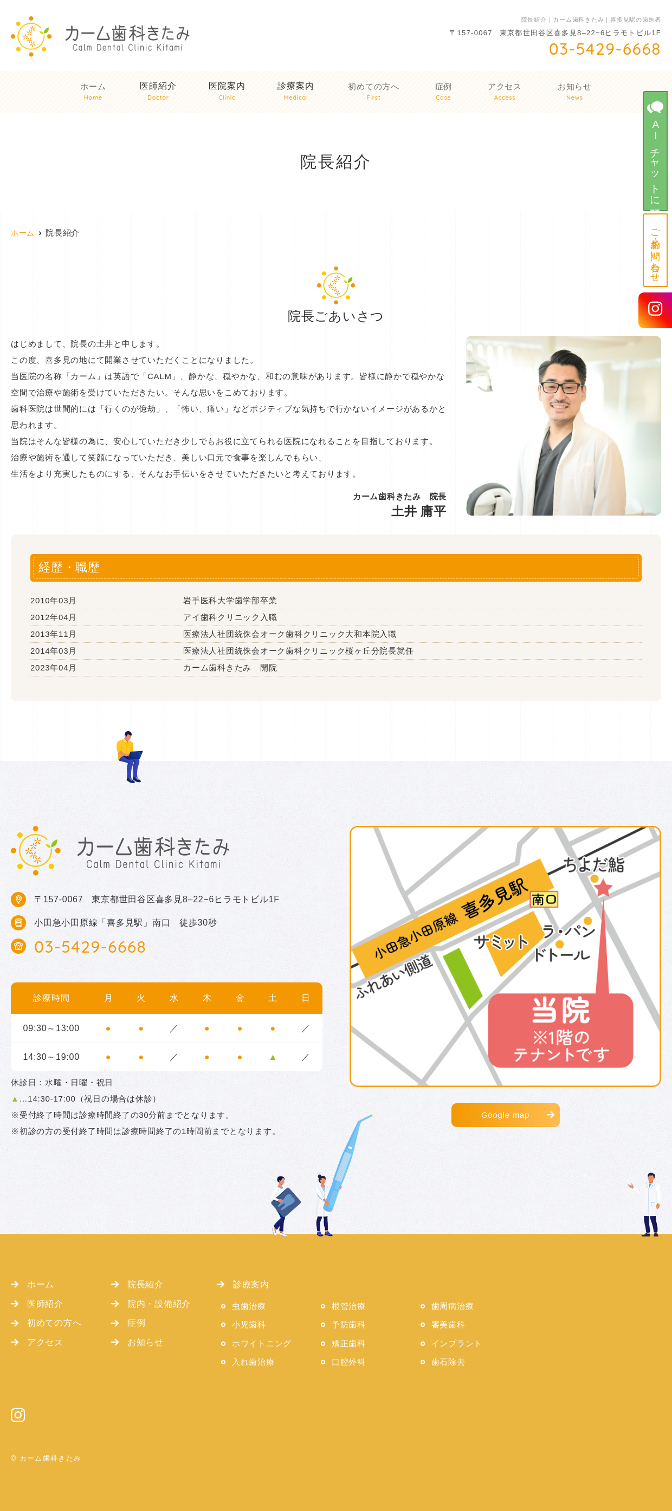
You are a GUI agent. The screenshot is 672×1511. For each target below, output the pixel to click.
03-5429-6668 (90, 946)
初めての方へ (375, 93)
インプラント (457, 1342)
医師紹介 (45, 1303)
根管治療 (349, 1306)
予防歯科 (349, 1324)
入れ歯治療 (253, 1361)
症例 (444, 93)
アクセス (504, 93)
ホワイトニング (262, 1342)
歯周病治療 (452, 1306)
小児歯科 (249, 1324)
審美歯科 (448, 1324)
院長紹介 (145, 1284)
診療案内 (297, 93)
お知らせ (572, 93)
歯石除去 (448, 1361)
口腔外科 (349, 1361)
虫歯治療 (249, 1306)
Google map (505, 1114)
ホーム (94, 93)
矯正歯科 (349, 1342)
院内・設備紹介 (159, 1303)
